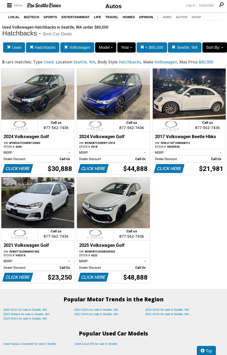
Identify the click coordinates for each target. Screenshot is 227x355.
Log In (190, 5)
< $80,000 (151, 47)
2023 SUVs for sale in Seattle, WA (167, 309)
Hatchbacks (43, 47)
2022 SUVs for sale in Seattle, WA (96, 314)
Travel (111, 17)
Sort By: (214, 47)
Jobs (167, 17)
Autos (113, 6)
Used (14, 47)
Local (14, 17)
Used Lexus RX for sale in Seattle (95, 343)
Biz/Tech (31, 17)
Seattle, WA (185, 47)
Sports (50, 17)
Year (126, 47)
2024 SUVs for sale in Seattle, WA (96, 309)
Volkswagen (77, 47)
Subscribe (206, 5)
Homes (129, 17)
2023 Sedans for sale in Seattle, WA (26, 314)
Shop (196, 17)
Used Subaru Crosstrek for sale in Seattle (29, 343)
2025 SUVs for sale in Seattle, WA (25, 309)
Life (97, 17)
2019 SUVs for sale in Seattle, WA (25, 318)
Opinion (146, 17)
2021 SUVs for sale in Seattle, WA (167, 314)
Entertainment (75, 17)
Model (106, 47)
